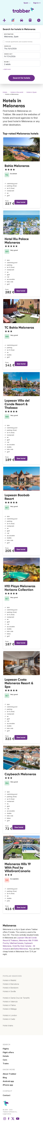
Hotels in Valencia (10, 1001)
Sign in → (36, 3)
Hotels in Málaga (10, 1009)
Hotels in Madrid (9, 980)
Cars (5, 1060)
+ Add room (7, 69)
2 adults (7, 64)
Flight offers (8, 1052)
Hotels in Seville (9, 991)
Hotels (6, 1056)
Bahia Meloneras (17, 166)
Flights (6, 1049)
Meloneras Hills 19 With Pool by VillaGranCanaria (18, 867)
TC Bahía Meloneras (19, 328)
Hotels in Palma (9, 1005)
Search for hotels (21, 78)
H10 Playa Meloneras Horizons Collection (20, 588)
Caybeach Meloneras (20, 774)
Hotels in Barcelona (11, 984)
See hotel (21, 202)
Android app (8, 1081)
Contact (6, 1095)
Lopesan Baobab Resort (17, 497)
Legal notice (7, 1114)
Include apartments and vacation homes (19, 42)
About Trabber (9, 1074)
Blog (5, 1077)
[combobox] (21, 35)
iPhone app (8, 1085)
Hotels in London (10, 1015)
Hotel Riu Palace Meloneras (17, 241)
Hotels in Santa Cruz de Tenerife (16, 998)
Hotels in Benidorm (10, 988)
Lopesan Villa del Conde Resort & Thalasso (17, 404)
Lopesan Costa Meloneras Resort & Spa (19, 683)
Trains (6, 1063)
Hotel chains (8, 1025)
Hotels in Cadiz (9, 1019)
